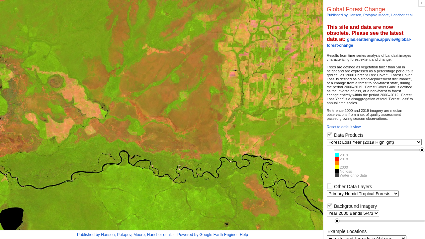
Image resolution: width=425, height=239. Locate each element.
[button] (422, 150)
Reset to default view (344, 127)
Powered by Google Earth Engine (206, 234)
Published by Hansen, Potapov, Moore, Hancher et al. (370, 15)
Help (244, 234)
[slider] (379, 150)
